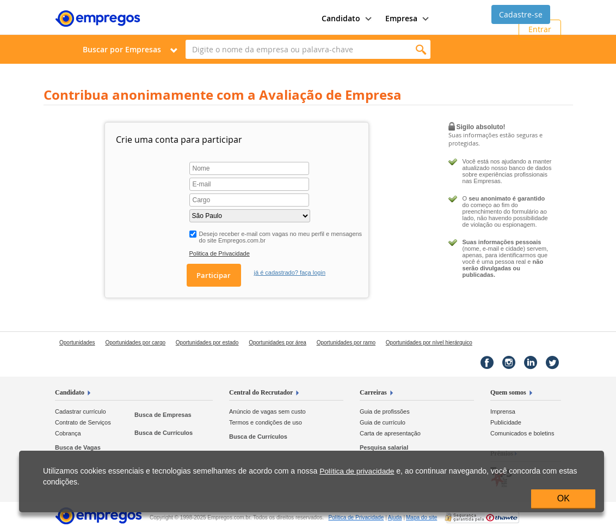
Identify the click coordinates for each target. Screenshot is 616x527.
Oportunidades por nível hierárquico (429, 343)
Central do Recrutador (261, 392)
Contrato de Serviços (83, 422)
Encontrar (420, 49)
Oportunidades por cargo (135, 343)
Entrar (539, 29)
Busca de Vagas (78, 447)
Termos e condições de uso (265, 422)
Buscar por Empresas (122, 49)
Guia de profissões (385, 411)
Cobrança (68, 433)
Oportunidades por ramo (346, 343)
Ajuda (395, 517)
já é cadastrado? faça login (289, 272)
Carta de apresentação (390, 433)
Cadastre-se (521, 14)
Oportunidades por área (277, 343)
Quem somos (508, 392)
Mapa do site (421, 517)
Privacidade (356, 517)
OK (563, 498)
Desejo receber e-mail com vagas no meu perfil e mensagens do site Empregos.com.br (280, 237)
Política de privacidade (356, 471)
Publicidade (505, 422)
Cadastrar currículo (80, 411)
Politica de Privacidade (219, 253)
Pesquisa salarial (384, 447)
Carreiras (373, 392)
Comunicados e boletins (522, 433)
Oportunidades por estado (207, 343)
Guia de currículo (382, 422)
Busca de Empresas (163, 414)
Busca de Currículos (163, 432)
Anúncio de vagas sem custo (267, 411)
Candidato (69, 392)
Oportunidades (77, 343)
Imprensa (502, 411)
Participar (213, 275)
